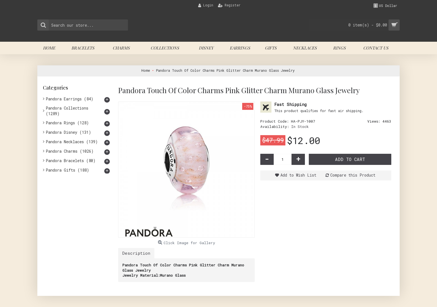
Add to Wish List (298, 175)
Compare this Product (352, 175)
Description (136, 253)
